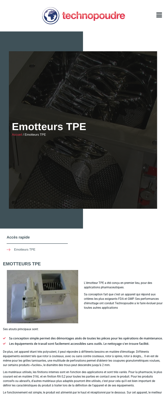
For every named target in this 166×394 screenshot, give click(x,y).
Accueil (17, 134)
